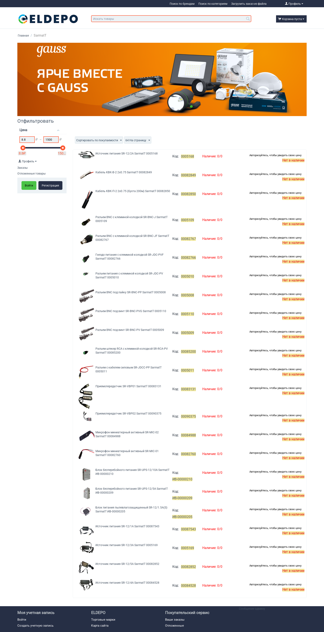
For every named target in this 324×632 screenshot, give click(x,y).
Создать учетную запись (35, 625)
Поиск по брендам (182, 4)
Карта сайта (99, 625)
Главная (23, 35)
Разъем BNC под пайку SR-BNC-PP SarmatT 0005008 (130, 292)
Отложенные (174, 625)
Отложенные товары (31, 173)
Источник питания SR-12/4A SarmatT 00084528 (127, 582)
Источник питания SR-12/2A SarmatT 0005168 (126, 153)
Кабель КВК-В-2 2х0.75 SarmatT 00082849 (123, 172)
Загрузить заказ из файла (249, 4)
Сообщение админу (252, 608)
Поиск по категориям (212, 4)
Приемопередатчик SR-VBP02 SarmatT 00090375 (128, 413)
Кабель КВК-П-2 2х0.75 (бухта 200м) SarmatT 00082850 (132, 191)
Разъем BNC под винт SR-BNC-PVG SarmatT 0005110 (130, 311)
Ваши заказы (175, 619)
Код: (175, 156)
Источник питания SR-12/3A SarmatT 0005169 (126, 545)
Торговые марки (103, 619)
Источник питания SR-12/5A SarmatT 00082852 (127, 563)
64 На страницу (137, 140)
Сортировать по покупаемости (99, 140)
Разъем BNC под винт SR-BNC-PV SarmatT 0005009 (129, 329)
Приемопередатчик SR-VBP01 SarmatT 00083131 (128, 386)
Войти (29, 185)
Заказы (22, 167)
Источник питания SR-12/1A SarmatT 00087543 (127, 526)
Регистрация (50, 185)
